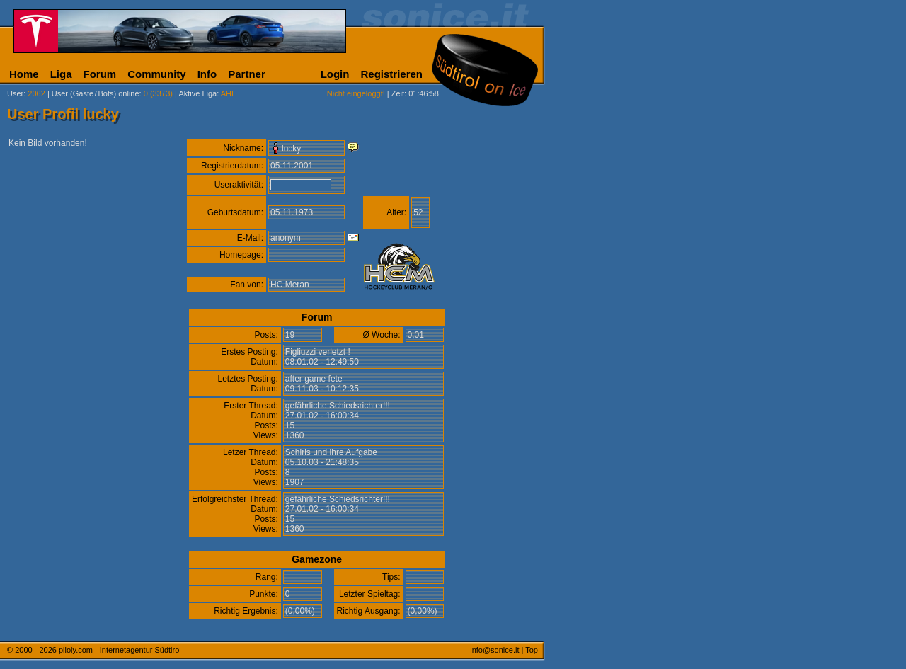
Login (335, 74)
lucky (291, 149)
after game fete (314, 379)
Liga (61, 74)
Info (207, 74)
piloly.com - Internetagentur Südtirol (120, 650)
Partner (246, 74)
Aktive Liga (197, 93)
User (15, 93)
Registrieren (391, 74)
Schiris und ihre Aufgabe (331, 452)
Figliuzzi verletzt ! (317, 352)
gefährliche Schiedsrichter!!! (337, 406)
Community (156, 74)
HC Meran (289, 285)
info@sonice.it (494, 650)
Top (531, 650)
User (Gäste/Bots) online (95, 93)
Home (24, 74)
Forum (100, 74)
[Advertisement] (612, 352)
